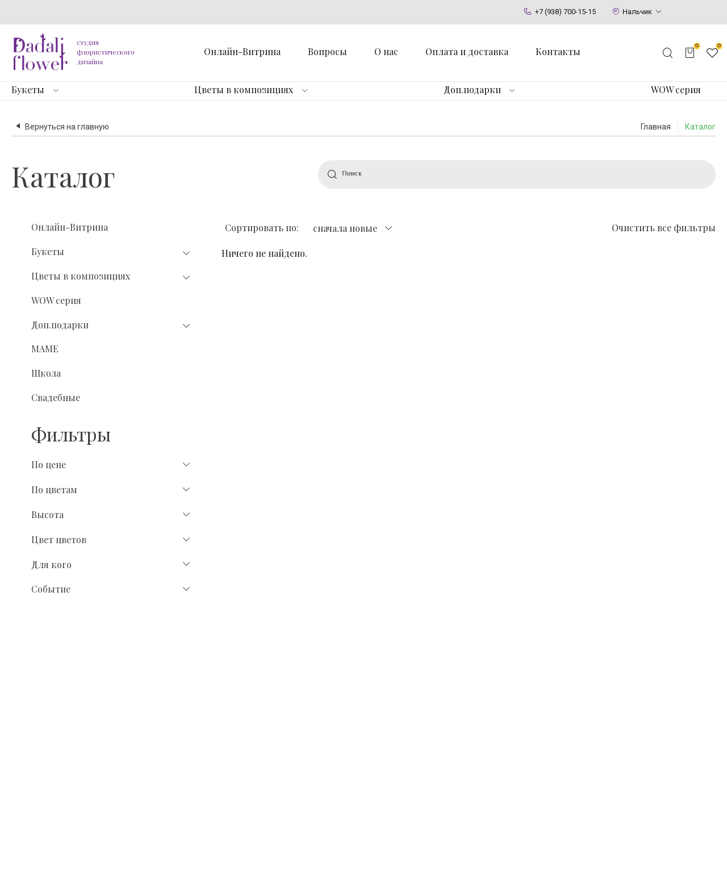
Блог (543, 766)
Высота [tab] (111, 514)
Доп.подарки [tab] (111, 325)
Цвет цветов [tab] (111, 539)
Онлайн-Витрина (69, 227)
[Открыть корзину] (690, 53)
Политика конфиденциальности (222, 861)
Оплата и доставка (466, 51)
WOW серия (676, 89)
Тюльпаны (258, 766)
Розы (248, 745)
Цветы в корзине (450, 745)
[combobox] (352, 228)
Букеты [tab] (111, 252)
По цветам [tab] (111, 489)
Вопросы (327, 51)
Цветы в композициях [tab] (111, 276)
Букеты (27, 89)
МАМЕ (45, 349)
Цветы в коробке (450, 766)
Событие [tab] (111, 589)
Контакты (558, 51)
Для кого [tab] (111, 564)
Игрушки (345, 745)
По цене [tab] (111, 464)
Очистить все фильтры (664, 227)
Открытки (347, 766)
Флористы (555, 745)
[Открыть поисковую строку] (668, 53)
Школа (46, 373)
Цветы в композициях (243, 89)
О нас (386, 51)
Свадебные (55, 397)
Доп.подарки (472, 89)
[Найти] (332, 174)
